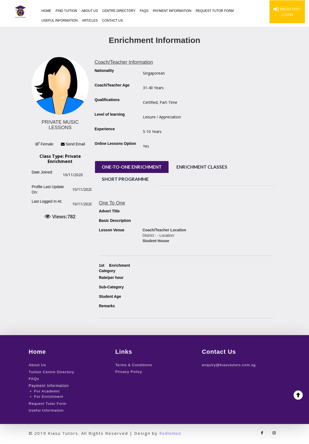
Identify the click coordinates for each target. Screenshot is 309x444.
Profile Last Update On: (48, 189)
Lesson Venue (111, 230)
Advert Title (109, 211)
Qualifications (107, 100)
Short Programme (126, 179)
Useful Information (60, 20)
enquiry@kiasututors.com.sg (229, 365)
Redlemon (171, 432)
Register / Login (287, 12)
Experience (105, 129)
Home (46, 11)
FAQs (144, 11)
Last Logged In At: (47, 201)
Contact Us (112, 20)
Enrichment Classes (205, 167)
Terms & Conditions (134, 365)
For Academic (47, 390)
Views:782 (60, 216)
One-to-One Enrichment (133, 167)
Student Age (110, 296)
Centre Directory (119, 11)
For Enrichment (49, 396)
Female (44, 144)
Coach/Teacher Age (112, 85)
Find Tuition (66, 11)
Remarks (107, 306)
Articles (90, 20)
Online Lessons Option (115, 143)
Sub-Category (111, 287)
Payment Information (172, 11)
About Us (89, 11)
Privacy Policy (129, 371)
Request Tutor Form (215, 11)
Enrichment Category (114, 268)
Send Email (73, 144)
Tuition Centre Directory (52, 371)
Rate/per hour (111, 277)
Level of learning (110, 114)
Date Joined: (42, 172)
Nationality (104, 70)
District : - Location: (164, 235)
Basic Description (115, 220)
